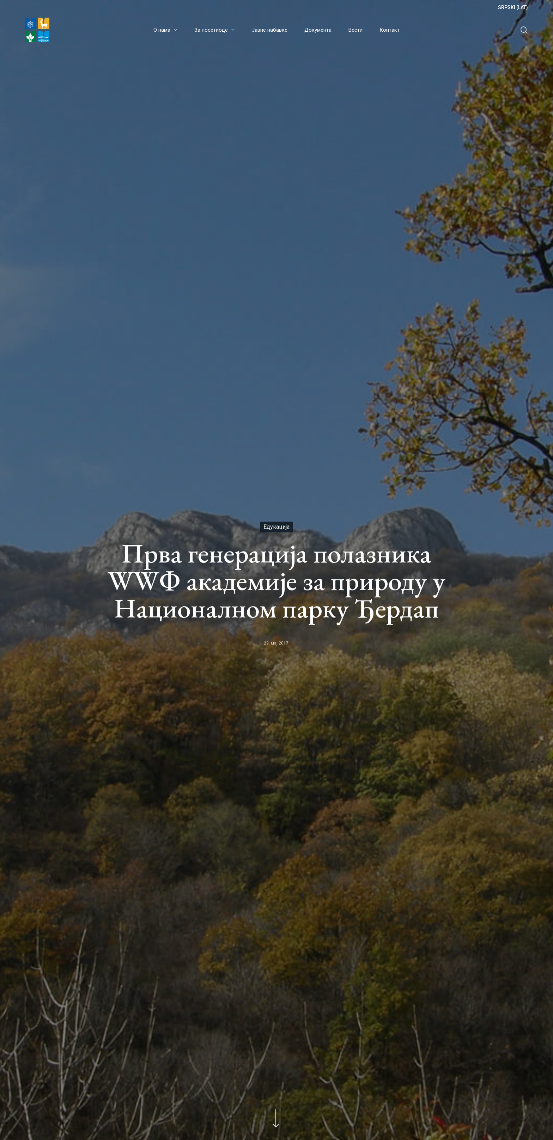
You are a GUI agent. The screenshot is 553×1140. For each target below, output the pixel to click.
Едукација (276, 527)
